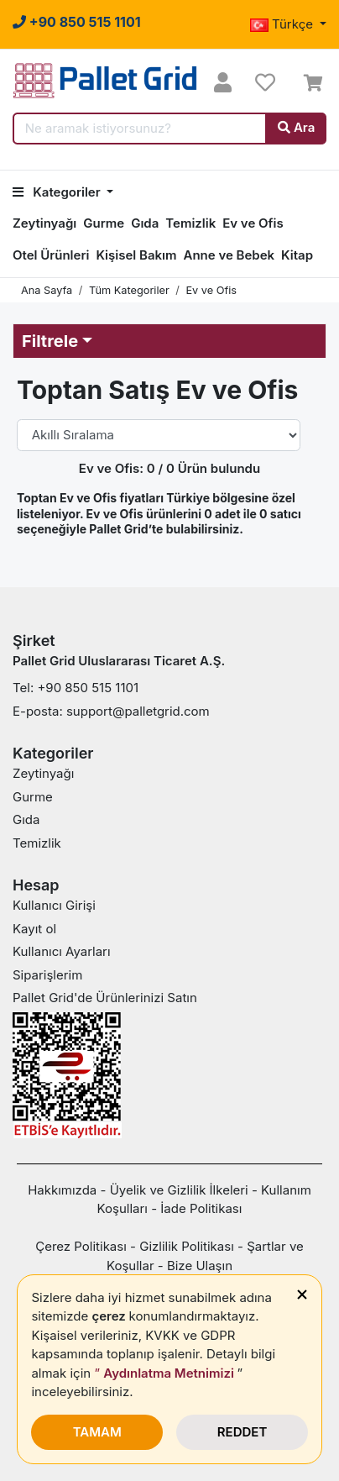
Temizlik (190, 223)
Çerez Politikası (81, 1246)
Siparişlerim (47, 975)
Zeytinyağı (44, 223)
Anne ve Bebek (228, 255)
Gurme (103, 223)
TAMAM (97, 1432)
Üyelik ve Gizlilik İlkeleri (179, 1190)
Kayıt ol (34, 929)
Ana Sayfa (46, 290)
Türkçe (283, 24)
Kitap (297, 255)
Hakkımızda (62, 1190)
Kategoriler (58, 192)
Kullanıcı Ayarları (62, 951)
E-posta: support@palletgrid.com (111, 711)
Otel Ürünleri (51, 255)
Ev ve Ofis (252, 223)
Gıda (145, 223)
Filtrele (50, 341)
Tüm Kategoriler (129, 290)
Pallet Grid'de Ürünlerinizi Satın (105, 998)
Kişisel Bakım (136, 255)
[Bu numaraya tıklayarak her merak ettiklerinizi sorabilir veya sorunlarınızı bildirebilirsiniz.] (77, 21)
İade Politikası (201, 1208)
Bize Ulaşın (199, 1266)
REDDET (242, 1432)
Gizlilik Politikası (186, 1246)
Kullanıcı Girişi (54, 905)
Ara (296, 127)
